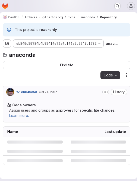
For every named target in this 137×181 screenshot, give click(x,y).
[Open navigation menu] (14, 6)
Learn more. (19, 115)
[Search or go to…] (117, 6)
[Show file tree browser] (7, 43)
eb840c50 (26, 92)
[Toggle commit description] (105, 92)
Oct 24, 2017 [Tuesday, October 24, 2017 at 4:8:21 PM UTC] (48, 92)
